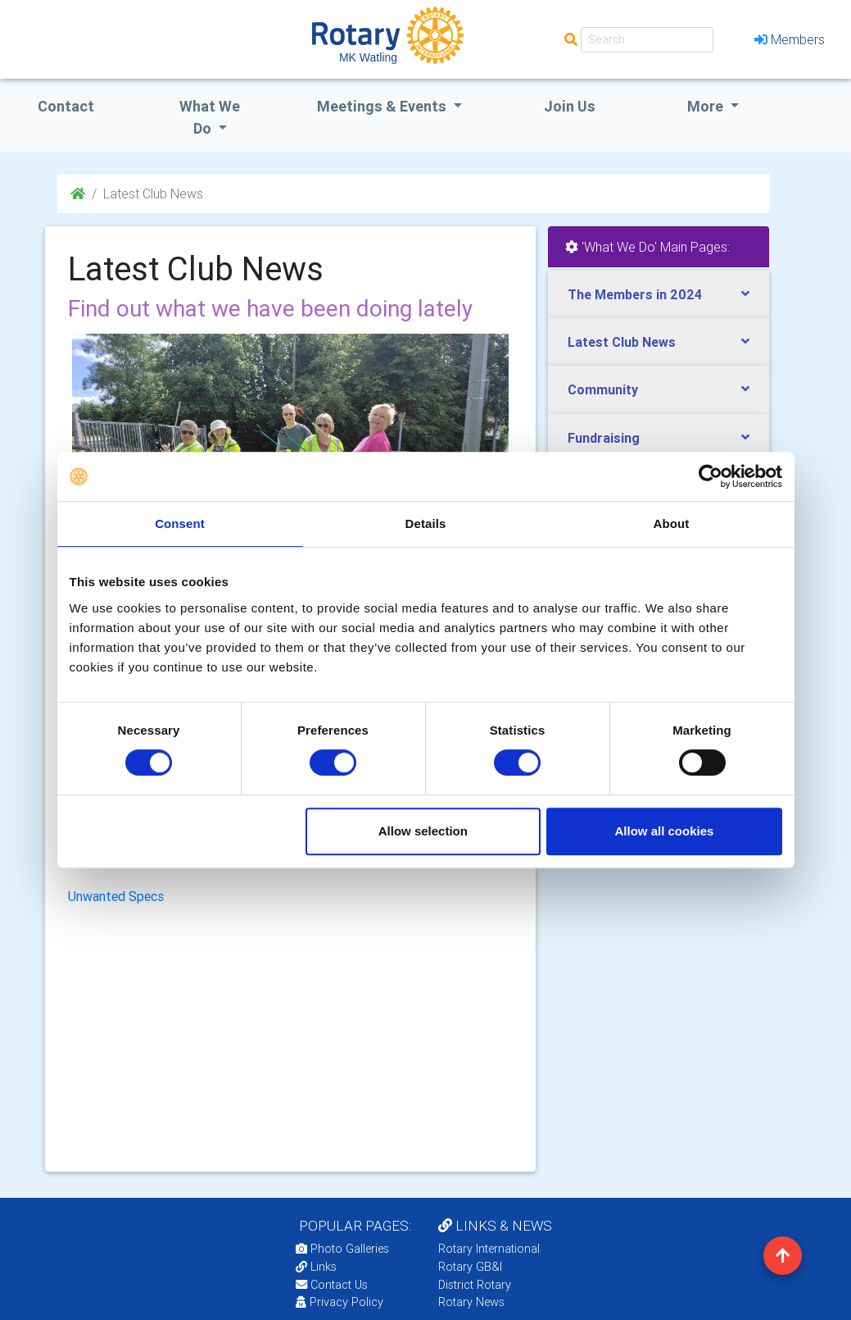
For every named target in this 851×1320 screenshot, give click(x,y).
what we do (209, 117)
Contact (66, 106)
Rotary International (489, 1248)
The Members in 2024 (635, 294)
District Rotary (474, 1284)
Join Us (569, 106)
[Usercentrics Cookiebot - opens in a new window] (710, 476)
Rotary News (471, 1302)
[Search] (647, 39)
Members (789, 39)
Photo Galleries (342, 1248)
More (707, 106)
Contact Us (332, 1284)
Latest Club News (622, 342)
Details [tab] (425, 523)
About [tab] (672, 523)
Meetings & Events (383, 106)
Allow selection (423, 831)
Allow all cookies (664, 831)
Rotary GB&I (470, 1266)
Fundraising (604, 438)
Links (316, 1266)
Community (603, 389)
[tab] (658, 295)
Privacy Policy (339, 1302)
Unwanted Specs (116, 896)
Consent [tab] (180, 523)
